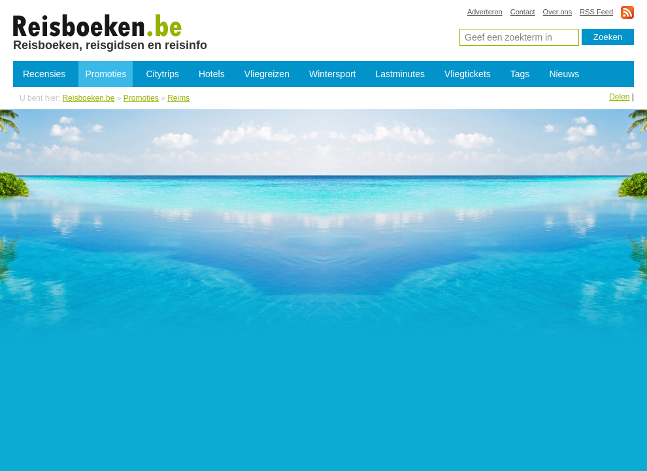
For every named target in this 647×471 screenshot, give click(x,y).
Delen (619, 96)
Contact (522, 12)
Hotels (212, 74)
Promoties (105, 74)
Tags (520, 74)
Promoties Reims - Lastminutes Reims (97, 25)
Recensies (44, 74)
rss (627, 12)
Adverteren (485, 12)
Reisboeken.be (88, 98)
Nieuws (564, 74)
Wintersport (332, 74)
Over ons (557, 12)
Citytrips (162, 74)
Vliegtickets (467, 74)
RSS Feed (596, 12)
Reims (178, 98)
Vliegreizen (267, 74)
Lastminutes (400, 74)
